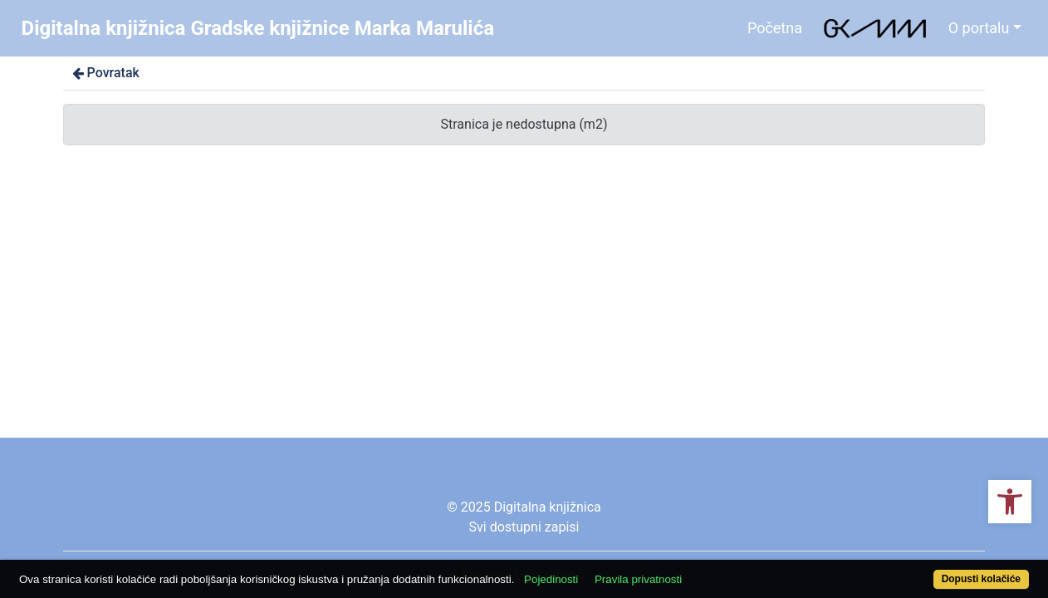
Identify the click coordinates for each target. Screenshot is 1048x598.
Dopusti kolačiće (924, 570)
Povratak (105, 73)
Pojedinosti (603, 570)
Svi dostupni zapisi (524, 527)
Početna (774, 28)
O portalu (979, 28)
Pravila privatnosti (690, 570)
